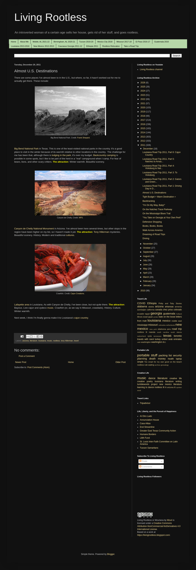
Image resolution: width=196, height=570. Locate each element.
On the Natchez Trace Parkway (157, 209)
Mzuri (169, 520)
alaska (151, 307)
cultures (70, 235)
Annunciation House (149, 420)
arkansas (169, 306)
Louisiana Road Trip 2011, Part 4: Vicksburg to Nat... (158, 167)
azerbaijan (141, 310)
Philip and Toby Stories (170, 303)
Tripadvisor (145, 403)
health (171, 359)
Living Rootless (50, 17)
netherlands (170, 325)
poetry (150, 381)
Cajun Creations (77, 293)
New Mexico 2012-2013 (43, 46)
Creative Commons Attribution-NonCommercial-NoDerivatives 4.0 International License (158, 526)
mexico (166, 320)
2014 (143, 132)
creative (141, 381)
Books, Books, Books (153, 226)
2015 (143, 128)
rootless (56, 341)
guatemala (169, 313)
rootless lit (142, 332)
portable (143, 355)
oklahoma (162, 329)
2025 (143, 86)
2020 (143, 107)
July (145, 260)
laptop (179, 359)
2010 (143, 290)
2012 (143, 141)
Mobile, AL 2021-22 (41, 42)
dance (151, 378)
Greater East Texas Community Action (158, 431)
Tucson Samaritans (149, 448)
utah (139, 342)
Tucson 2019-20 (86, 42)
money (162, 358)
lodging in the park (61, 155)
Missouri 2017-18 (124, 42)
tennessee (157, 336)
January (147, 285)
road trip (177, 328)
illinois (139, 317)
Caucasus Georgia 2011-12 (70, 46)
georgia (156, 313)
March (146, 277)
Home (13, 42)
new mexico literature (170, 384)
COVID (141, 303)
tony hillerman (67, 341)
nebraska (161, 325)
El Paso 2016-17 (143, 42)
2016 (143, 124)
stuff (154, 355)
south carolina (163, 332)
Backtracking (149, 201)
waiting (151, 365)
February (147, 281)
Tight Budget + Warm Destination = (159, 197)
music (50, 307)
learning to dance (145, 387)
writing (179, 381)
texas (167, 335)
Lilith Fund (145, 438)
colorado (178, 309)
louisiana (42, 341)
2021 (143, 103)
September (148, 252)
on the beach (176, 362)
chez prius (168, 309)
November (148, 244)
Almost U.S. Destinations (154, 192)
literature (33, 341)
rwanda (152, 332)
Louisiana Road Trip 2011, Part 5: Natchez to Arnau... (158, 160)
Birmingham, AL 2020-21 (64, 42)
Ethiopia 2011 (92, 46)
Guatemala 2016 (161, 42)
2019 (143, 111)
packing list (165, 355)
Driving (146, 238)
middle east (177, 321)
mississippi (142, 325)
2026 (143, 82)
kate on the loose (167, 317)
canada (158, 309)
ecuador (140, 314)
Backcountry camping (104, 155)
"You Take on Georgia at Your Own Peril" (162, 217)
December (148, 148)
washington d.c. (158, 342)
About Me (24, 42)
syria (150, 336)
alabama (142, 306)
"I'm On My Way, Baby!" (154, 205)
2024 (143, 91)
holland (179, 314)
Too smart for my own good (156, 362)
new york (153, 329)
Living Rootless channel (151, 69)
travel (76, 341)
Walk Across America (153, 230)
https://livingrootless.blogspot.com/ (153, 535)
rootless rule (142, 365)
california (150, 310)
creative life (176, 378)
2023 (143, 95)
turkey (158, 339)
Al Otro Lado (146, 416)
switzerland (141, 336)
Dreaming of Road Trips (154, 234)
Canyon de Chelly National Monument (34, 228)
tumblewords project (147, 384)
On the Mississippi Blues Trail (157, 213)
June (145, 264)
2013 (143, 137)
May (145, 268)
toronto (178, 335)
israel (145, 317)
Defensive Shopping (152, 222)
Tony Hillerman (101, 232)
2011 (143, 145)
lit (166, 387)
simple (140, 362)
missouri (153, 324)
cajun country (81, 317)
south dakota (176, 332)
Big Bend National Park (26, 148)
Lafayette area (21, 304)
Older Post (120, 362)
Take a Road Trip (131, 46)
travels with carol (145, 339)
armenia (178, 307)
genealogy (165, 365)
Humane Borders (148, 434)
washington (146, 342)
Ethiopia (152, 303)
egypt (147, 314)
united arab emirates (172, 339)
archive (157, 365)
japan (150, 317)
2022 (143, 99)
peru (169, 329)
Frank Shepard (83, 138)
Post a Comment (27, 356)
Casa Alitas (145, 423)
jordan (156, 317)
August (146, 256)
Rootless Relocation (111, 46)
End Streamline (147, 427)
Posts (143, 461)
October (147, 248)
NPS (81, 218)
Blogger (110, 554)
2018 (143, 116)
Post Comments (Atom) (38, 367)
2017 (143, 120)
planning (142, 358)
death (152, 358)
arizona (25, 341)
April (145, 273)
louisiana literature (164, 381)
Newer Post (20, 362)
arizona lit (171, 387)
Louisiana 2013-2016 (20, 46)
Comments (145, 466)
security (177, 355)
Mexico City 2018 (104, 42)
